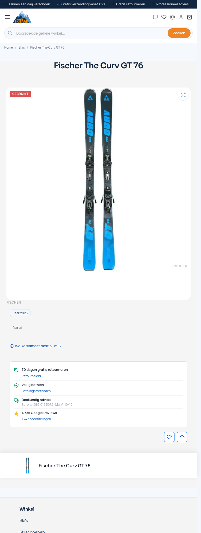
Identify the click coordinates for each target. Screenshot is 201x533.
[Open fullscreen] (183, 95)
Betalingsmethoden (36, 391)
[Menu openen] (7, 17)
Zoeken (179, 32)
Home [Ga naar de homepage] (8, 47)
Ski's (21, 47)
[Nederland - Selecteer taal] (172, 17)
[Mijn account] (181, 17)
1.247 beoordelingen (36, 419)
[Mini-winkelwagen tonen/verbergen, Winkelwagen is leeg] (189, 17)
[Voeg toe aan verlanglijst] (169, 437)
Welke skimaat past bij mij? (35, 345)
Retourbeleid (31, 376)
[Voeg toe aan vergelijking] (182, 437)
